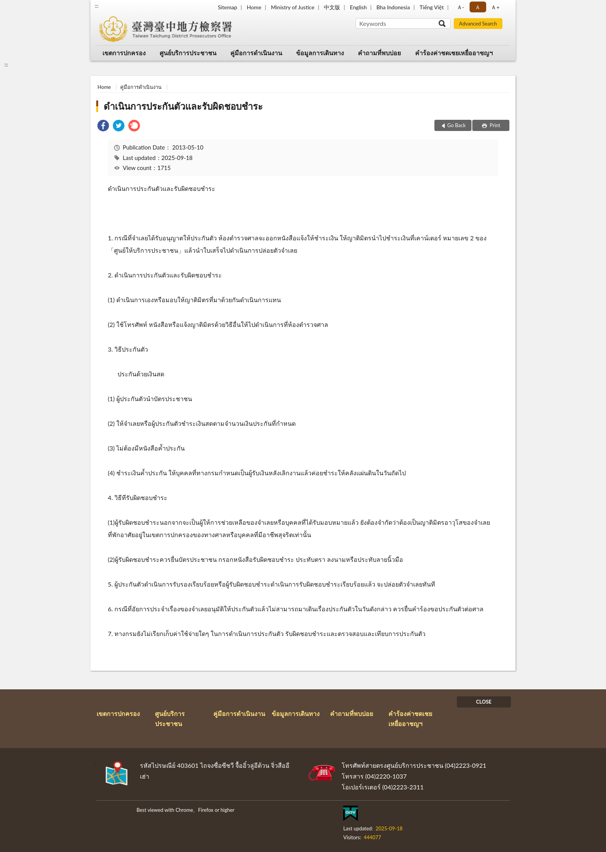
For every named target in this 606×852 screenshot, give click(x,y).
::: (97, 6)
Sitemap (227, 7)
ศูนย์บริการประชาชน (188, 52)
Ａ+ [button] (495, 7)
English (358, 7)
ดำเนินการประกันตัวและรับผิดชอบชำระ (183, 106)
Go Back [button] (456, 125)
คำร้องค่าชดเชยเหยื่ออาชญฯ (454, 52)
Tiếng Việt (432, 7)
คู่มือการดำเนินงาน (256, 52)
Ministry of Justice (292, 7)
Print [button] (494, 125)
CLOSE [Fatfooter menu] (484, 702)
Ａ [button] (477, 7)
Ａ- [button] (460, 7)
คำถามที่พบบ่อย (379, 52)
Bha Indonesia (393, 7)
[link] (103, 126)
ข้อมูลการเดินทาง (320, 52)
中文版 (332, 7)
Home (254, 7)
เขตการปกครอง (124, 52)
